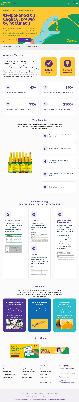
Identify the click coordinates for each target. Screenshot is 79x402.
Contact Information (27, 377)
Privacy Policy (34, 393)
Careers (24, 380)
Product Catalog (24, 39)
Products (22, 393)
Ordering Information (9, 374)
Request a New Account (28, 371)
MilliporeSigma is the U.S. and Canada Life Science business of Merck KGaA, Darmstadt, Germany (39, 399)
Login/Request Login (27, 369)
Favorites (42, 369)
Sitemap (27, 393)
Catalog (5, 369)
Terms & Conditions (49, 393)
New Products (10, 39)
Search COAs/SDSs (8, 377)
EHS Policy (41, 393)
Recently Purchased (45, 371)
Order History (44, 377)
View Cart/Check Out (46, 382)
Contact (57, 393)
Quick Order (43, 374)
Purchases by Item (45, 380)
